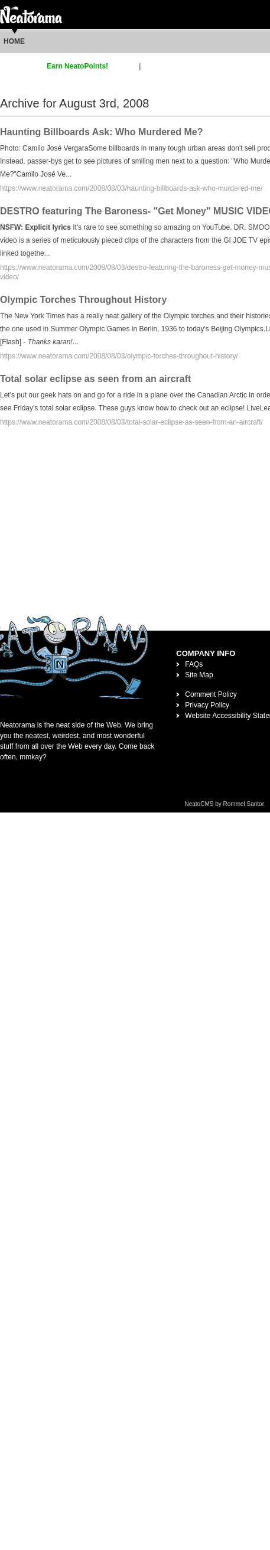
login (150, 66)
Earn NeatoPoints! (77, 66)
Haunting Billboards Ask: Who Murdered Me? (101, 132)
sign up (125, 66)
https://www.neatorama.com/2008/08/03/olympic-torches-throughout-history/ (119, 356)
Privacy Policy (207, 705)
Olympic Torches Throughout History (83, 300)
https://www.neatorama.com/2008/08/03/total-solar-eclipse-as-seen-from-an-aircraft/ (131, 422)
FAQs (194, 664)
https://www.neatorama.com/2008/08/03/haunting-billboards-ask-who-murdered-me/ (131, 188)
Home (14, 41)
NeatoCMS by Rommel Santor (225, 804)
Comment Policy (210, 694)
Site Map (199, 675)
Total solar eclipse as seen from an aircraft (95, 379)
